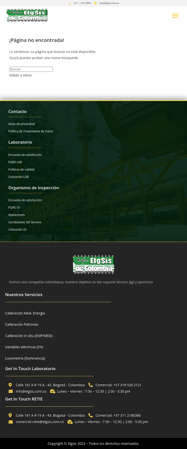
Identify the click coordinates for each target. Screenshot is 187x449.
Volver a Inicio (20, 75)
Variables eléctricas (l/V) (24, 347)
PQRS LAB (15, 162)
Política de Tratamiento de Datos (30, 131)
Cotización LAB (18, 177)
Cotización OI (17, 229)
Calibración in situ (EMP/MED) (29, 335)
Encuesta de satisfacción (25, 155)
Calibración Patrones (21, 324)
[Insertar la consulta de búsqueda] (31, 69)
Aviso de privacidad (21, 124)
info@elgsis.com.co (109, 3)
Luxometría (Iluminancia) (25, 358)
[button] (175, 15)
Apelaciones (16, 215)
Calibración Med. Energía (25, 313)
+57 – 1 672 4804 (82, 3)
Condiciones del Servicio (25, 222)
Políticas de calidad (21, 169)
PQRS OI (14, 207)
